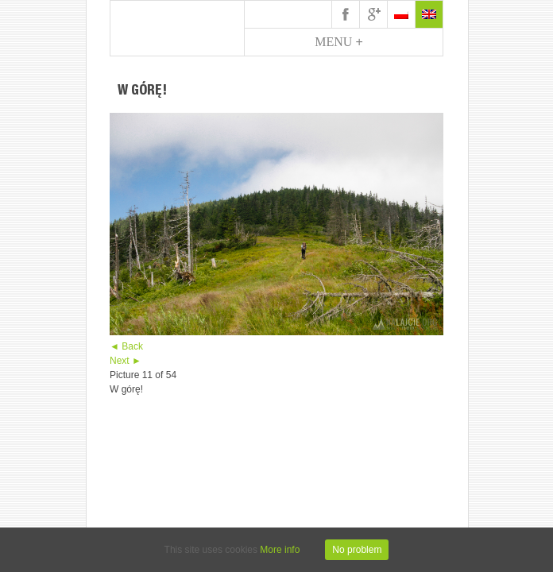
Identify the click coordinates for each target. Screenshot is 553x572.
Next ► (125, 360)
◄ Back (126, 346)
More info (280, 549)
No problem (356, 549)
